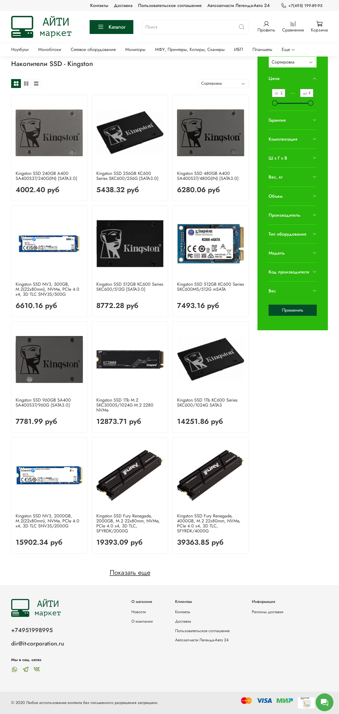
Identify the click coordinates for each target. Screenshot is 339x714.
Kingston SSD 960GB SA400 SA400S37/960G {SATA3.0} (43, 402)
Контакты (99, 5)
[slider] (275, 103)
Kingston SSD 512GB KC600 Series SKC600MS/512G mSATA (210, 286)
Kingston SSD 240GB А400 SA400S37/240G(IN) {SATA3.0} (46, 176)
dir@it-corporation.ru (37, 643)
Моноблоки (49, 49)
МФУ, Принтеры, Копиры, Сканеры (190, 49)
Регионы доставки (267, 612)
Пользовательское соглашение (170, 5)
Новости (138, 612)
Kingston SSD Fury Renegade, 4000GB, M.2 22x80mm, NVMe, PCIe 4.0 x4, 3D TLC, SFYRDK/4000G (208, 523)
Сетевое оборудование (93, 49)
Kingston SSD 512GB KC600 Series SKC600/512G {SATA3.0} (129, 286)
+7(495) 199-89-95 (301, 6)
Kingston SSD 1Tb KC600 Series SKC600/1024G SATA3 (207, 402)
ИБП (238, 49)
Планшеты (262, 49)
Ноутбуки (20, 49)
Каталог (111, 27)
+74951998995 (32, 630)
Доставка (123, 5)
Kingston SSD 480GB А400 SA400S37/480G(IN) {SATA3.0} (208, 176)
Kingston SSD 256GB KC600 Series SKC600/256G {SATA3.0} (127, 176)
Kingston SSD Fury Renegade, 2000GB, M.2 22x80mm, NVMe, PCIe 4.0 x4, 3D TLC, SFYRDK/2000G (128, 523)
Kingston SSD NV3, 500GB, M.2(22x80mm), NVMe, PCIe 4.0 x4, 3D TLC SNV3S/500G (47, 289)
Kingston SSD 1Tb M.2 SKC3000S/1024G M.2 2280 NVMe (124, 405)
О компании (142, 621)
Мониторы (135, 49)
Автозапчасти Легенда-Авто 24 (238, 5)
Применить (292, 310)
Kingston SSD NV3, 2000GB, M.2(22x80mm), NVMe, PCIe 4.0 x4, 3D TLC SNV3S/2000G (47, 521)
